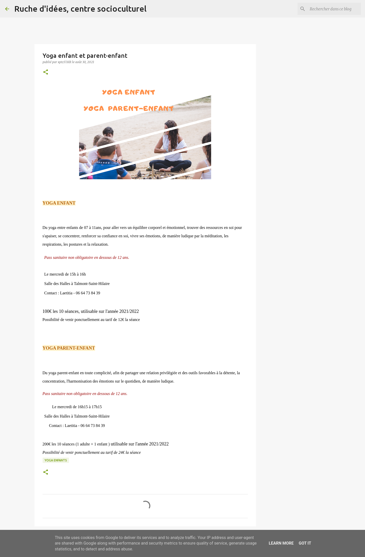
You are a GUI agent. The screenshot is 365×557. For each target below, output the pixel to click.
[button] (46, 72)
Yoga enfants (56, 460)
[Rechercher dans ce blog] (334, 9)
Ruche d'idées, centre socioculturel (80, 8)
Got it (305, 543)
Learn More (281, 543)
